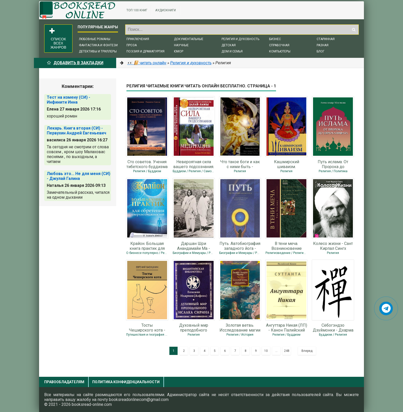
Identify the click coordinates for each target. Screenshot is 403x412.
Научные (181, 45)
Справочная (279, 45)
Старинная (326, 39)
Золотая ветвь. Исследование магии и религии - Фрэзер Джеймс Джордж (239, 327)
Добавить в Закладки (75, 62)
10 (266, 351)
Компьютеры (279, 51)
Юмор (178, 51)
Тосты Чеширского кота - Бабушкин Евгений (147, 327)
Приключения (137, 39)
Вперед (307, 351)
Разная (322, 45)
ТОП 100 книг (136, 10)
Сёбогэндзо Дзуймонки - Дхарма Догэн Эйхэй (333, 327)
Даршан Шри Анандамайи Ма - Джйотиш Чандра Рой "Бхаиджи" (194, 245)
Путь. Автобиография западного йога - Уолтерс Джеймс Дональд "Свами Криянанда (239, 245)
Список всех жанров (57, 38)
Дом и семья (232, 51)
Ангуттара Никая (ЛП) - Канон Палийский (286, 327)
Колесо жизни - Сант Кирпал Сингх (333, 245)
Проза (131, 45)
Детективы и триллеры (98, 51)
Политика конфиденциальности (126, 382)
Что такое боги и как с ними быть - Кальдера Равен (240, 164)
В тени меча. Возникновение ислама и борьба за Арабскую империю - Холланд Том (286, 245)
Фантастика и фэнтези (98, 45)
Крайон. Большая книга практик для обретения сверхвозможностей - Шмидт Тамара (147, 245)
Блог (320, 51)
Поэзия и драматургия (145, 51)
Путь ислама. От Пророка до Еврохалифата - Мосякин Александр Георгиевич (333, 164)
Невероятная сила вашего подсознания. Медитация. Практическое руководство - (193, 164)
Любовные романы (94, 39)
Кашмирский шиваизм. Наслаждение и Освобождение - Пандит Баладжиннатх (286, 164)
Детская (229, 45)
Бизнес (275, 39)
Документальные (188, 39)
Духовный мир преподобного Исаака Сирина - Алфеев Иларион (193, 327)
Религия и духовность (240, 39)
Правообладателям (64, 382)
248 (286, 351)
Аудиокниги (165, 10)
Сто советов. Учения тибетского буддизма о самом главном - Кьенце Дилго (147, 164)
